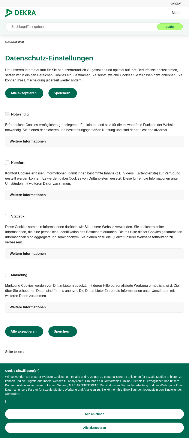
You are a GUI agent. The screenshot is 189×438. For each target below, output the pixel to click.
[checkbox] (7, 114)
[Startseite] (10, 41)
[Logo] (22, 13)
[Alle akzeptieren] (94, 430)
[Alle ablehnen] (94, 416)
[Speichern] (62, 93)
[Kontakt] (175, 3)
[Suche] (170, 26)
